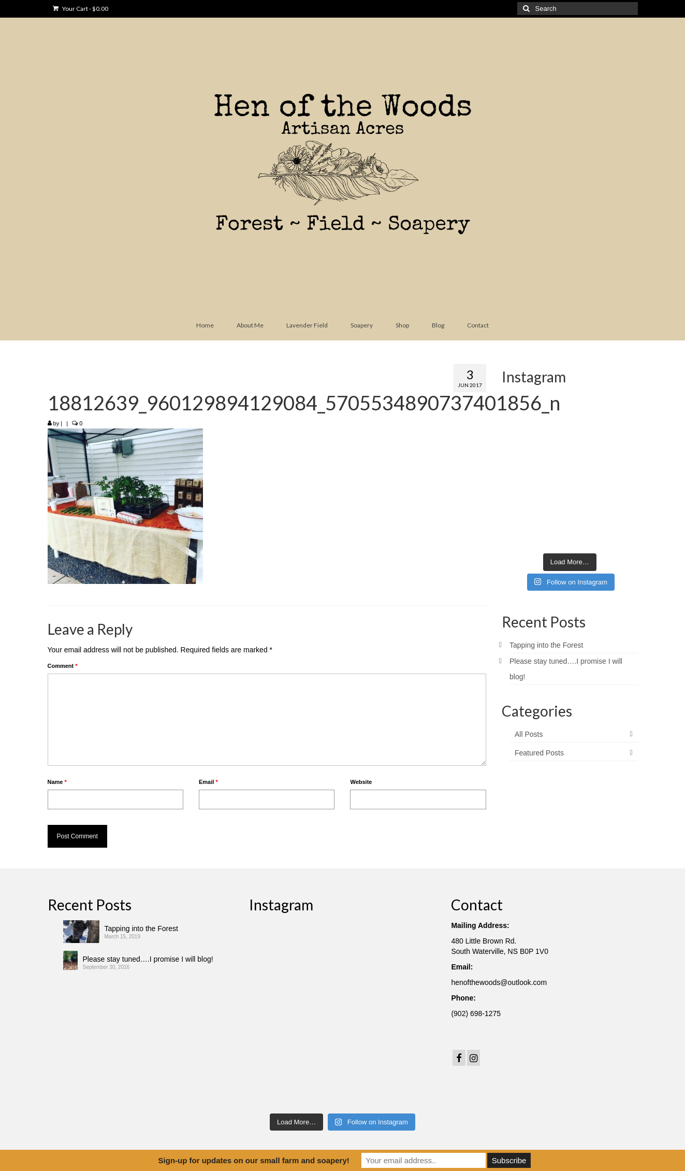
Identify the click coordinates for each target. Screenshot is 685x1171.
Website (361, 782)
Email (208, 782)
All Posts (529, 734)
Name (57, 782)
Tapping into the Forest (546, 645)
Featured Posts (539, 753)
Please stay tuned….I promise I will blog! (148, 959)
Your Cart (80, 8)
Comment (63, 666)
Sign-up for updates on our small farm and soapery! (253, 1160)
